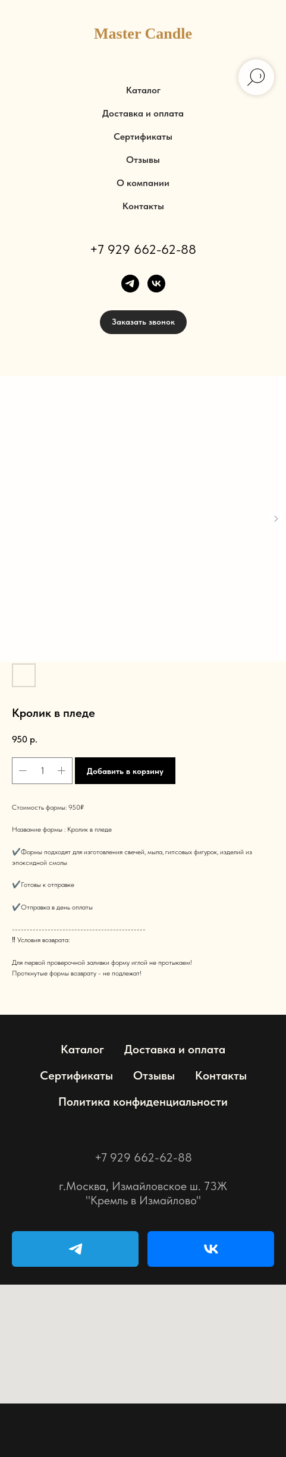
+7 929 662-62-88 (143, 249)
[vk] (156, 283)
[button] (143, 322)
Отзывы (143, 159)
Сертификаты (143, 136)
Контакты (143, 206)
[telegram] (130, 283)
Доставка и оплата (143, 113)
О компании (143, 182)
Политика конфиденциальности (143, 1101)
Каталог (143, 90)
